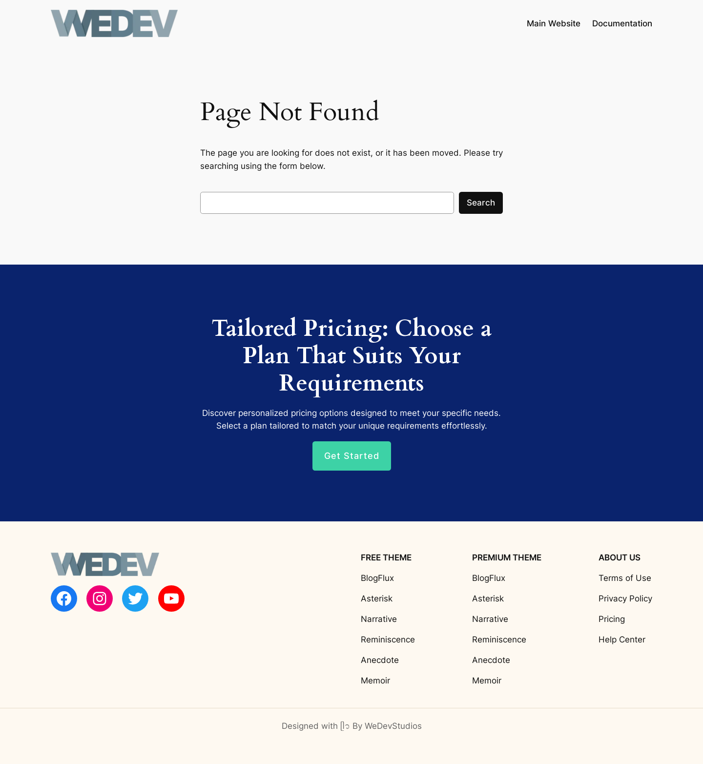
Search (481, 202)
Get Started (351, 456)
